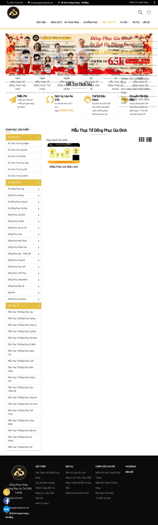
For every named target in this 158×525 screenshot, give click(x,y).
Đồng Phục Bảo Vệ (24, 286)
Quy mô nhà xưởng (44, 483)
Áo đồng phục (24, 183)
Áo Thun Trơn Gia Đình (18, 176)
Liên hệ (39, 498)
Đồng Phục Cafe (24, 234)
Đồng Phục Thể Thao (24, 273)
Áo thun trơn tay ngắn (18, 143)
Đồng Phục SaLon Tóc (24, 228)
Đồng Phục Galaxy (24, 195)
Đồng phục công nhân (24, 280)
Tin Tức (135, 22)
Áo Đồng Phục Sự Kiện (24, 208)
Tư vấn (124, 22)
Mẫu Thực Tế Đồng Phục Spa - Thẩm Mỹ (21, 389)
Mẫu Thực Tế (24, 306)
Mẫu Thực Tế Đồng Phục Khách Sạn (21, 379)
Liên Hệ (146, 22)
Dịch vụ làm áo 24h (75, 473)
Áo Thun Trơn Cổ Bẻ (16, 156)
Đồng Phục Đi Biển (24, 221)
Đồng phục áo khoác (24, 299)
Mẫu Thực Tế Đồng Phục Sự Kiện (22, 331)
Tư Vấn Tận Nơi (103, 498)
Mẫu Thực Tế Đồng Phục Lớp (20, 312)
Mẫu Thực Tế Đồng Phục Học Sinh (22, 404)
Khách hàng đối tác (45, 488)
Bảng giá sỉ (56, 22)
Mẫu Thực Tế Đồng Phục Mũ (20, 447)
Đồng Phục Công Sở (24, 260)
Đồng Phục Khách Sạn (24, 247)
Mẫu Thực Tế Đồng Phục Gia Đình (22, 338)
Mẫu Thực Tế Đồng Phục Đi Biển (22, 344)
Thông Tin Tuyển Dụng (120, 3)
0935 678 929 (15, 3)
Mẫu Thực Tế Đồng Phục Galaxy (22, 319)
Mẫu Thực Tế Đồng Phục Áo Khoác (20, 439)
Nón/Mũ (24, 293)
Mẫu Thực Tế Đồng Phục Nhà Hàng (20, 369)
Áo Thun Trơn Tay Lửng (18, 163)
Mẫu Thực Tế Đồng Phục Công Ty (22, 325)
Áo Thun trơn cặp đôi (17, 150)
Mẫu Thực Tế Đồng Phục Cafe (21, 361)
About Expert (42, 503)
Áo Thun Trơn (24, 137)
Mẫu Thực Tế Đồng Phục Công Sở (22, 398)
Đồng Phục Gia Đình (24, 215)
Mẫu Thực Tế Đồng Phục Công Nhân (21, 422)
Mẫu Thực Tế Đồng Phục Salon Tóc (21, 353)
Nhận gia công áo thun (77, 493)
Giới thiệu (42, 22)
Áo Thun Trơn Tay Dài (17, 169)
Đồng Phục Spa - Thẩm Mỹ (24, 254)
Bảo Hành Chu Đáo (105, 493)
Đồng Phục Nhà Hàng (24, 241)
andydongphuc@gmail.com (40, 3)
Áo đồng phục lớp (24, 189)
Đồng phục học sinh (24, 267)
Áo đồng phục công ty (24, 202)
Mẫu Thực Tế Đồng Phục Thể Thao (20, 412)
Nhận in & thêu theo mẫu (78, 478)
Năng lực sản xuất (44, 493)
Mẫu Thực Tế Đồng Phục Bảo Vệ (22, 431)
